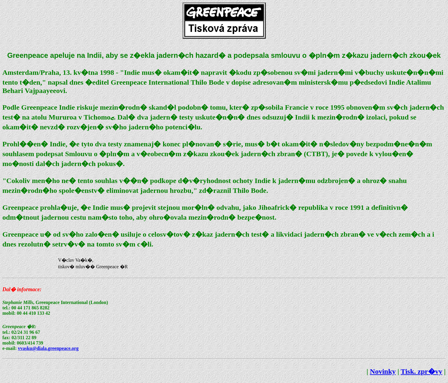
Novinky (383, 371)
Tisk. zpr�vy (421, 371)
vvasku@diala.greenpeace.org (48, 348)
